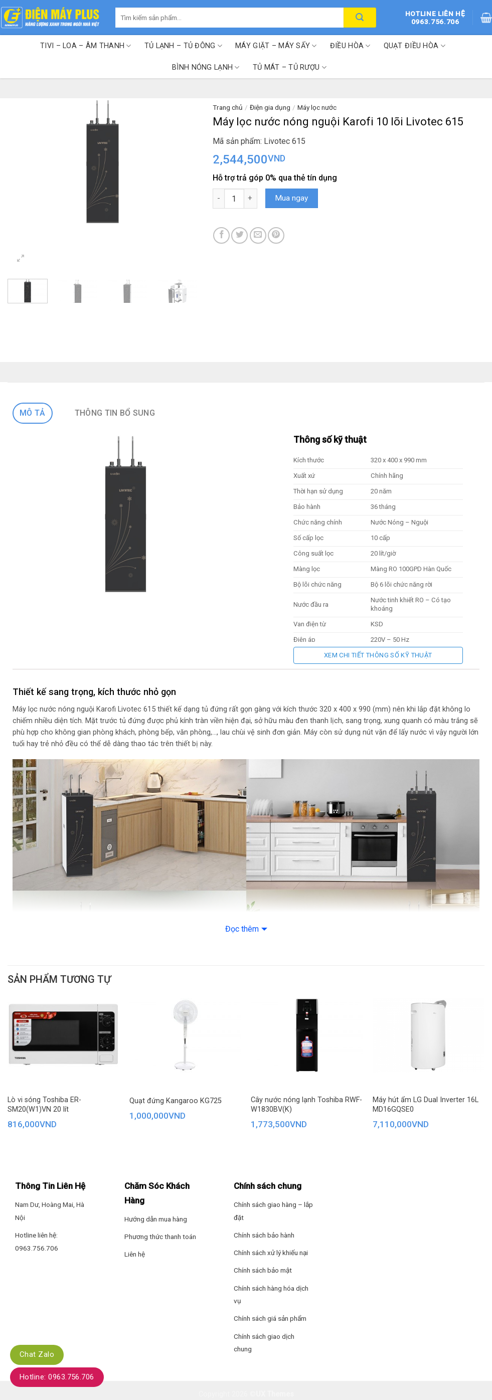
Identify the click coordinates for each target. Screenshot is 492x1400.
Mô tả (33, 413)
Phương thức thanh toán (160, 1237)
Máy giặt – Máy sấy (276, 46)
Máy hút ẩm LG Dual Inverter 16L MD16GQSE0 (425, 1105)
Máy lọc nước (317, 107)
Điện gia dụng (270, 107)
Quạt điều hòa (414, 46)
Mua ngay (291, 198)
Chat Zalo (37, 1354)
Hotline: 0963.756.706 (57, 1376)
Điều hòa (350, 46)
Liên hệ (134, 1254)
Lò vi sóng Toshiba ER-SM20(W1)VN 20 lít (44, 1105)
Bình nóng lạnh (206, 67)
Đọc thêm (242, 929)
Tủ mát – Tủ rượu (289, 67)
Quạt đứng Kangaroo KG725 (175, 1101)
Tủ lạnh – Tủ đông (183, 46)
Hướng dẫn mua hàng (155, 1219)
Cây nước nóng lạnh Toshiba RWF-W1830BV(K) (306, 1105)
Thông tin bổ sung (115, 413)
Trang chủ (228, 107)
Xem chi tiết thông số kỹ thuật (378, 655)
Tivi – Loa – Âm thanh (85, 46)
